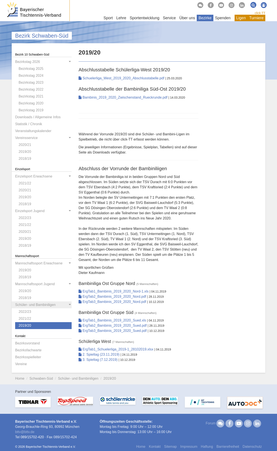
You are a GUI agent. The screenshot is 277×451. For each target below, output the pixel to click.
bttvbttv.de (24, 432)
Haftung (207, 446)
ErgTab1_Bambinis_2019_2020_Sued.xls (113, 320)
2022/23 (25, 218)
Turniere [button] (256, 18)
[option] (33, 405)
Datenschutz (252, 446)
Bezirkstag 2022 (31, 89)
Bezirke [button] (204, 18)
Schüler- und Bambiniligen (35, 305)
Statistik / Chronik (28, 124)
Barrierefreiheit (227, 446)
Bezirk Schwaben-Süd (41, 36)
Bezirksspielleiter (28, 357)
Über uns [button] (187, 18)
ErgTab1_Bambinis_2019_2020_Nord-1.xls (114, 291)
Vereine (21, 364)
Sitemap (170, 446)
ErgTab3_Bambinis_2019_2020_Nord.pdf (113, 302)
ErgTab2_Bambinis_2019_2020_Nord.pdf (113, 296)
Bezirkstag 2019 (31, 110)
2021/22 (25, 183)
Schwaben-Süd (41, 378)
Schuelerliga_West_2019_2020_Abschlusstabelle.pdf (122, 78)
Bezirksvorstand (27, 343)
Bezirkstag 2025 (31, 68)
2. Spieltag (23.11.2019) (100, 354)
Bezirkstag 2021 (31, 96)
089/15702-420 (32, 437)
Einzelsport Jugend (30, 211)
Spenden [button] (223, 18)
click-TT (260, 13)
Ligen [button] (241, 18)
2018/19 (25, 158)
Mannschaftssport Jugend (35, 284)
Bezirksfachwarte (28, 350)
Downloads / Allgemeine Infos (38, 117)
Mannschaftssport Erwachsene (39, 263)
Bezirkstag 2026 (27, 62)
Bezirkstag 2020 (31, 103)
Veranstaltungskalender (33, 131)
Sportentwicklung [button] (144, 18)
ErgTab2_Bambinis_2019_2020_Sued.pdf (113, 325)
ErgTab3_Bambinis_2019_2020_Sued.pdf (113, 331)
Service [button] (169, 18)
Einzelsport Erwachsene (33, 176)
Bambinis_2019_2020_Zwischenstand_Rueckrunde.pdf (123, 97)
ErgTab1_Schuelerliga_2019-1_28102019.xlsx (116, 349)
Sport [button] (108, 18)
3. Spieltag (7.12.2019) (99, 359)
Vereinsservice (26, 138)
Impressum (188, 446)
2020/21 (25, 145)
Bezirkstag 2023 (31, 82)
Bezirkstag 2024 (31, 75)
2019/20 (25, 152)
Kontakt (155, 446)
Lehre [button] (121, 18)
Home (19, 378)
